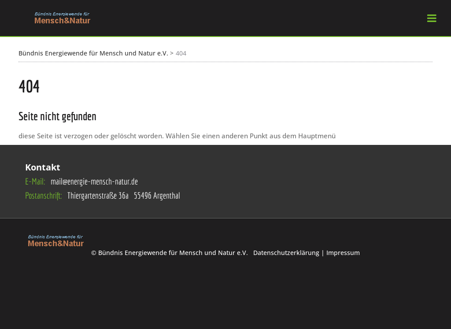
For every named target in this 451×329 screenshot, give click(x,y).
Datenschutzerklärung (287, 252)
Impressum (343, 252)
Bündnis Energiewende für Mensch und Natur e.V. (93, 53)
